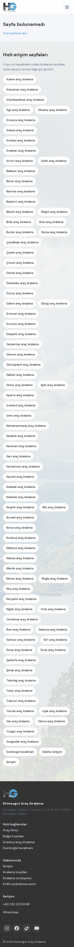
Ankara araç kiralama (20, 130)
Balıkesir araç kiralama (20, 171)
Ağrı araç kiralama (18, 110)
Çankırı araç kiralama (20, 252)
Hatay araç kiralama (19, 385)
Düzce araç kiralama (19, 293)
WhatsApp (11, 912)
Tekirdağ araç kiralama (21, 680)
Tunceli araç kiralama (20, 711)
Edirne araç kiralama (19, 303)
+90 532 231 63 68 (16, 904)
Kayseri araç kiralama (20, 476)
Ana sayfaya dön (15, 33)
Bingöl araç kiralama (54, 212)
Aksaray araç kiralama (52, 110)
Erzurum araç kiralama (21, 324)
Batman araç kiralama (20, 191)
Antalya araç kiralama (20, 140)
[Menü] (67, 7)
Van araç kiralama (18, 721)
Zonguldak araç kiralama (22, 741)
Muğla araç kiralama (55, 578)
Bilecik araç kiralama (19, 212)
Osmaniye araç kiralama (22, 619)
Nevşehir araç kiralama (21, 599)
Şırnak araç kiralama (19, 670)
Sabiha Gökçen (52, 752)
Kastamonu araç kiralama (23, 466)
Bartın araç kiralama (19, 181)
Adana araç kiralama (19, 79)
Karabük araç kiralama (20, 436)
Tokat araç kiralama (19, 690)
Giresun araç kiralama (20, 354)
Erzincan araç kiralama (21, 313)
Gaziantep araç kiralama (22, 344)
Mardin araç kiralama (20, 568)
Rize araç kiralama (18, 629)
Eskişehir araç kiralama (21, 334)
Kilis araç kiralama (54, 507)
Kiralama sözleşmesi (17, 878)
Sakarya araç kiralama (52, 629)
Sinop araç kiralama (19, 650)
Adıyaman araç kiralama (22, 89)
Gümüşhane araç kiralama (23, 364)
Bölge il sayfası (13, 836)
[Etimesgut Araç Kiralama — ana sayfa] (10, 794)
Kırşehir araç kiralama (20, 507)
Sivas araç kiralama (53, 650)
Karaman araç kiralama (21, 446)
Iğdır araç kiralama (53, 385)
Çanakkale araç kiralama (22, 242)
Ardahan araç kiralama (21, 150)
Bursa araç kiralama (54, 232)
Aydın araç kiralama (54, 161)
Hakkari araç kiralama (20, 375)
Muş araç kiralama (18, 589)
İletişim (11, 762)
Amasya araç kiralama (20, 120)
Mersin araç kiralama (19, 578)
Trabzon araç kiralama (21, 701)
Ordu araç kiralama (53, 609)
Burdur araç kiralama (19, 232)
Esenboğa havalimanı (20, 752)
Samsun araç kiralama (20, 640)
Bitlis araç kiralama (18, 222)
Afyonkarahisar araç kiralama (25, 99)
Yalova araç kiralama (51, 721)
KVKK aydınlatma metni (19, 884)
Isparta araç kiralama (20, 395)
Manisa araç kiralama (20, 558)
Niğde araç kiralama (19, 609)
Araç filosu (10, 830)
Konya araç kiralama (19, 527)
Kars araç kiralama (18, 456)
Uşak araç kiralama (54, 711)
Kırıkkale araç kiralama (20, 487)
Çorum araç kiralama (20, 263)
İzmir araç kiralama (18, 415)
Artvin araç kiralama (19, 161)
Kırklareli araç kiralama (20, 497)
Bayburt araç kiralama (20, 201)
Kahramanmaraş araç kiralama (26, 426)
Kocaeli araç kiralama (20, 517)
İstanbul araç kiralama (20, 405)
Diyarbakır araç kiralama (22, 283)
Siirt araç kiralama (55, 640)
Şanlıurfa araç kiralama (21, 660)
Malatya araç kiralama (20, 548)
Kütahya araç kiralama (21, 538)
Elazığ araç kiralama (54, 303)
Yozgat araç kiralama (20, 731)
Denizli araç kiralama (19, 273)
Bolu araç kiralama (51, 222)
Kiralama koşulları (15, 872)
